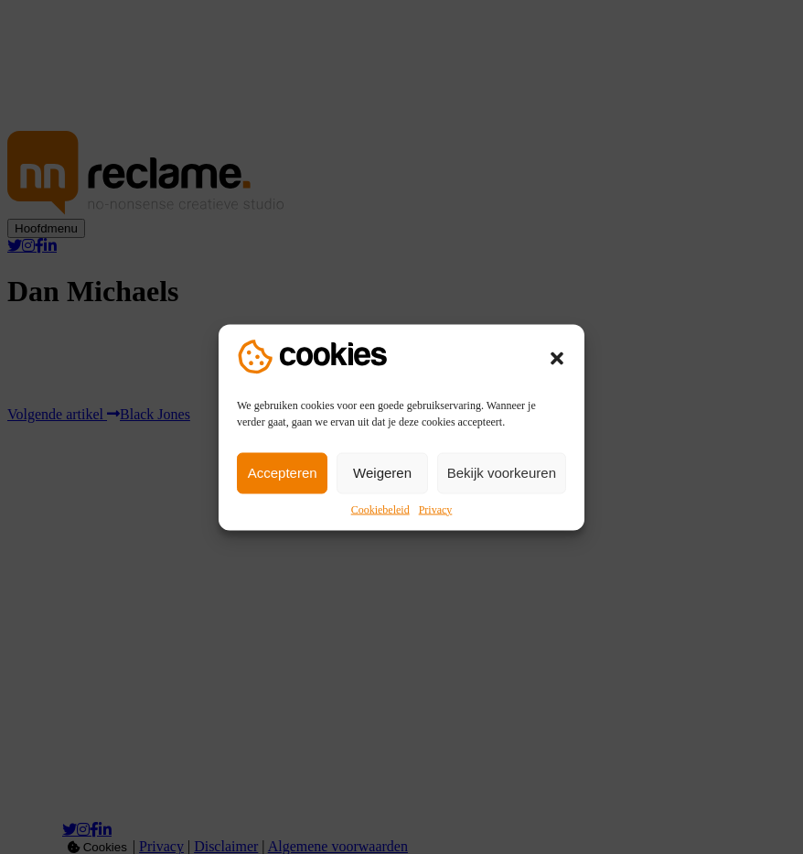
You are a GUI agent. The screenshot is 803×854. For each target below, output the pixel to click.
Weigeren (382, 473)
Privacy (436, 509)
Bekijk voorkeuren (501, 473)
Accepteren (282, 473)
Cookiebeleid (380, 509)
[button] (557, 358)
